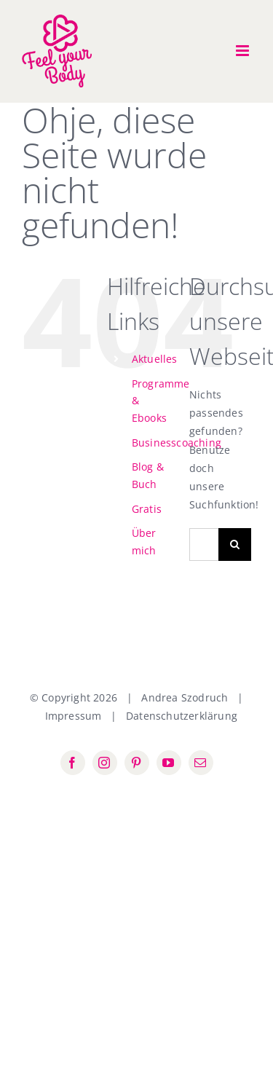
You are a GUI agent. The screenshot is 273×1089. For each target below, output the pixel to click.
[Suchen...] (203, 544)
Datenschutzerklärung (181, 716)
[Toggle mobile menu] (243, 50)
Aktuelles (155, 359)
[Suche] (234, 544)
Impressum (73, 716)
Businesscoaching (176, 442)
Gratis (147, 509)
